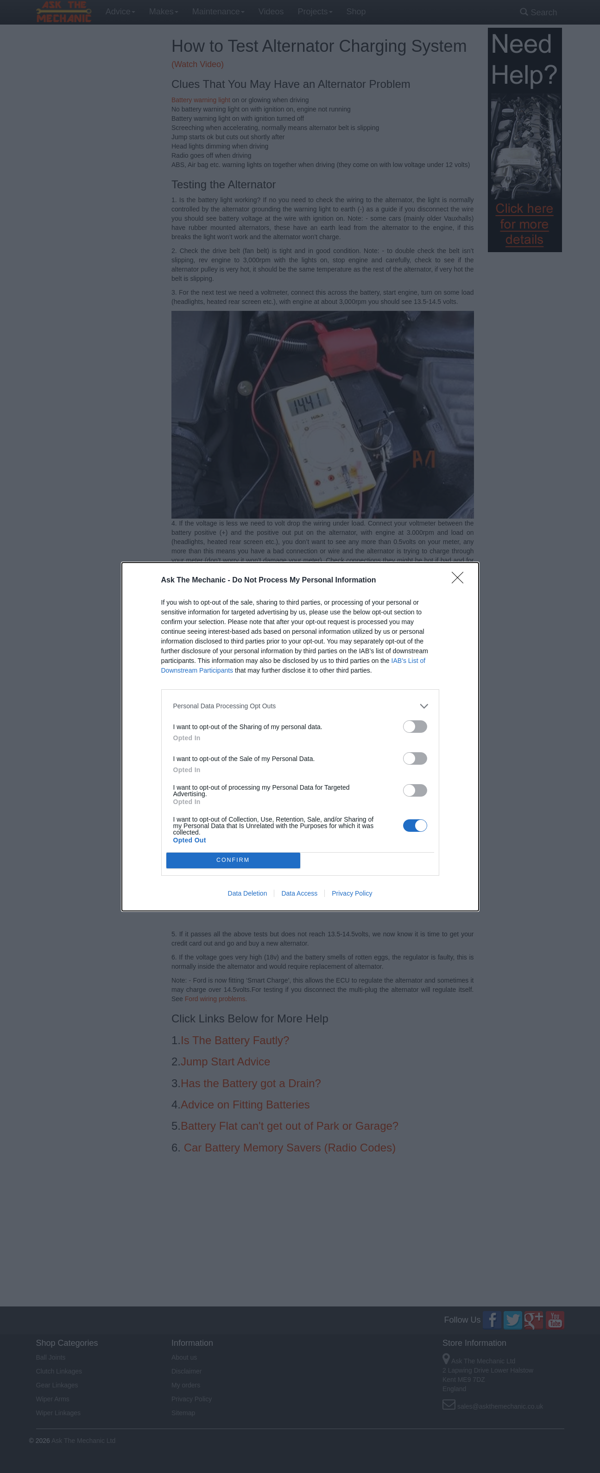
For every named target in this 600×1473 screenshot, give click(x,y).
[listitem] (300, 706)
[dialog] (300, 737)
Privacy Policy (352, 893)
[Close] (460, 580)
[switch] (415, 726)
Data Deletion (247, 893)
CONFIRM (233, 860)
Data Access (299, 893)
